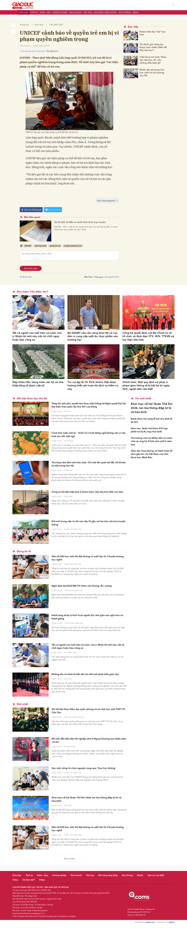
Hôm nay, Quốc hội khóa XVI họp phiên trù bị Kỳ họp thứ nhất (149, 423)
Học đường (124, 12)
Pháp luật (68, 475)
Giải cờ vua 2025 (156, 879)
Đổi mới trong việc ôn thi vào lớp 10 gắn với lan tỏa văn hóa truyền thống (87, 527)
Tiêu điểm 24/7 (56, 24)
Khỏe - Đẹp (45, 12)
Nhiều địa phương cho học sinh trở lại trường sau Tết (152, 72)
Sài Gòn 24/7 (28, 884)
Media (136, 12)
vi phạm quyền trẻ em (73, 246)
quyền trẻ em (55, 246)
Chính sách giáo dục (74, 598)
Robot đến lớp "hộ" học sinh (153, 33)
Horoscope (68, 445)
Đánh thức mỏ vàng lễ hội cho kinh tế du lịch (151, 414)
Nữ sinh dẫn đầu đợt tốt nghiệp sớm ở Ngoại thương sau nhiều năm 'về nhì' (86, 745)
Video (15, 884)
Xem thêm (69, 862)
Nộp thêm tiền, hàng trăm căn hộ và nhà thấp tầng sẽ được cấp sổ (37, 384)
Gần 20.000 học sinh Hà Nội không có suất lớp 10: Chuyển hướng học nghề (87, 561)
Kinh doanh (75, 12)
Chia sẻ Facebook (31, 209)
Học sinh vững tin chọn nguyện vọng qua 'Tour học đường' (86, 775)
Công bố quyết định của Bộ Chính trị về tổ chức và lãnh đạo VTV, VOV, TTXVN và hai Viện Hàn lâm (148, 336)
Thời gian (98, 277)
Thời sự (34, 12)
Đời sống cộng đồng (105, 12)
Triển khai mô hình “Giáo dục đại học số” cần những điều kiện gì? (153, 59)
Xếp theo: (88, 277)
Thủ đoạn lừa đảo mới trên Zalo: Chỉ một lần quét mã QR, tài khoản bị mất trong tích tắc (85, 468)
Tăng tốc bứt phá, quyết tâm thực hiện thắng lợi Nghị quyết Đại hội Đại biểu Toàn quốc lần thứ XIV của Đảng (88, 408)
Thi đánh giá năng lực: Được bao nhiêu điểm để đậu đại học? (153, 47)
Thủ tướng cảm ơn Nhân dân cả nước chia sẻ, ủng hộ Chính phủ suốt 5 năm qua (151, 433)
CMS (150, 927)
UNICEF (28, 246)
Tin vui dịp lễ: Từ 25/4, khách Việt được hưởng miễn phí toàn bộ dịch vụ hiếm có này (92, 385)
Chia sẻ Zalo (52, 209)
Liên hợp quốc (40, 246)
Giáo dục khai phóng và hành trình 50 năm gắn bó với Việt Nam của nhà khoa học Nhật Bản (152, 445)
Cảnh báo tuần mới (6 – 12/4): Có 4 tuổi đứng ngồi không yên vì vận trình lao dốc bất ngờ (86, 438)
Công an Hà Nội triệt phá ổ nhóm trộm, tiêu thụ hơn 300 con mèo (87, 497)
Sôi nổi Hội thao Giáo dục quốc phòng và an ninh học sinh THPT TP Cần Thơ (89, 716)
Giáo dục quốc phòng (73, 723)
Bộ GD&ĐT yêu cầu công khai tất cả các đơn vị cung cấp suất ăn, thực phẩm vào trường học (92, 336)
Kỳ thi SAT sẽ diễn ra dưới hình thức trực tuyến (84, 225)
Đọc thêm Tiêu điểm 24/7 (32, 291)
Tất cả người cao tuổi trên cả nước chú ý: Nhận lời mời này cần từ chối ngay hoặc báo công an (37, 336)
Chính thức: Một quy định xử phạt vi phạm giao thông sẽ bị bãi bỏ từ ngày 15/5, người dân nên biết (146, 385)
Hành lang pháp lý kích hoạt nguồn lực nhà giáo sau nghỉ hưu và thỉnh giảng (88, 620)
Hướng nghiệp (59, 12)
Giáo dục (23, 12)
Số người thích (112, 277)
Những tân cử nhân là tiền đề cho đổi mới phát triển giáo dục (87, 679)
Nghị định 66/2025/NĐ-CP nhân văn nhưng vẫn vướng (87, 591)
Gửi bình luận (30, 268)
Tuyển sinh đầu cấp (72, 533)
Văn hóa (87, 12)
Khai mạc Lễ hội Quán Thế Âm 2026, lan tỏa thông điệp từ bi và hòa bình (85, 804)
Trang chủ (24, 24)
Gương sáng (69, 752)
